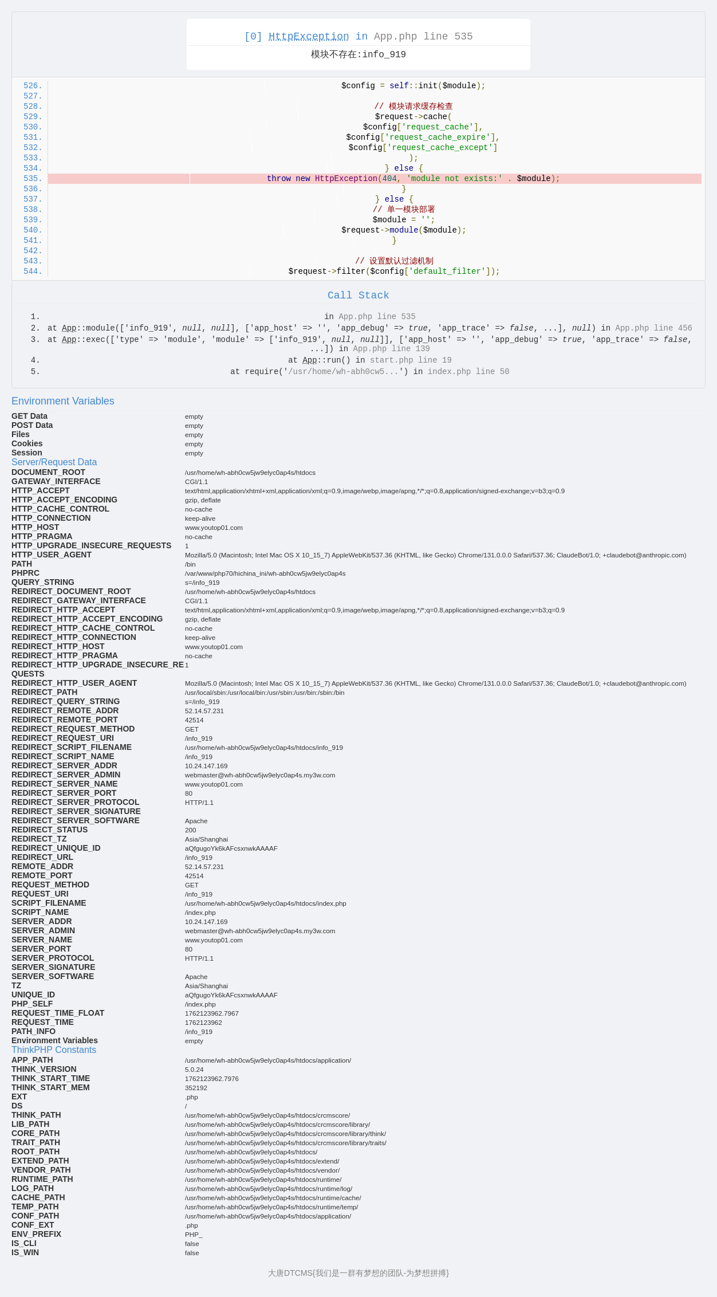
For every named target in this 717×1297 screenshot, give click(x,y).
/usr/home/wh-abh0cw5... (343, 371)
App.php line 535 (423, 36)
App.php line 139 (391, 348)
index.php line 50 (469, 371)
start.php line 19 (411, 360)
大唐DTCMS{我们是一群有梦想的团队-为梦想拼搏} (358, 1273)
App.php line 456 (654, 328)
